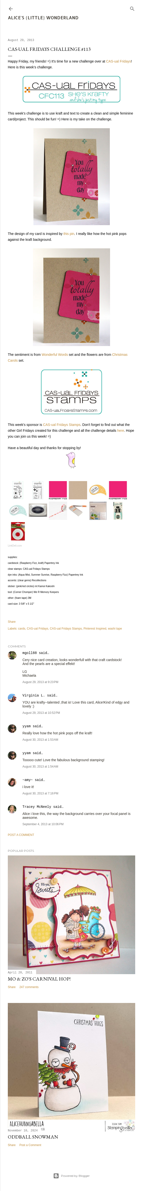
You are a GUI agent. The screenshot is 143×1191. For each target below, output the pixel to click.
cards (21, 628)
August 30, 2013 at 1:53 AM (40, 739)
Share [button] (12, 621)
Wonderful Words (55, 355)
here (120, 430)
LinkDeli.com (15, 545)
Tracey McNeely (36, 807)
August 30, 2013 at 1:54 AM (40, 766)
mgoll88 (29, 653)
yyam (26, 726)
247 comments (29, 987)
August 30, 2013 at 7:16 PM (40, 793)
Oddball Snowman (33, 1137)
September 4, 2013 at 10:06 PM (42, 824)
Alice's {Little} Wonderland (43, 17)
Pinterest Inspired (94, 628)
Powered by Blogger (71, 1176)
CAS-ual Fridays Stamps (61, 425)
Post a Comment (21, 835)
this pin (68, 234)
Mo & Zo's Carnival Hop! (39, 979)
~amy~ (27, 780)
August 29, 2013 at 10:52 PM (41, 713)
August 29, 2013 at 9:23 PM (40, 682)
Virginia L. (33, 695)
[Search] (132, 7)
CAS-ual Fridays (118, 61)
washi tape (115, 628)
